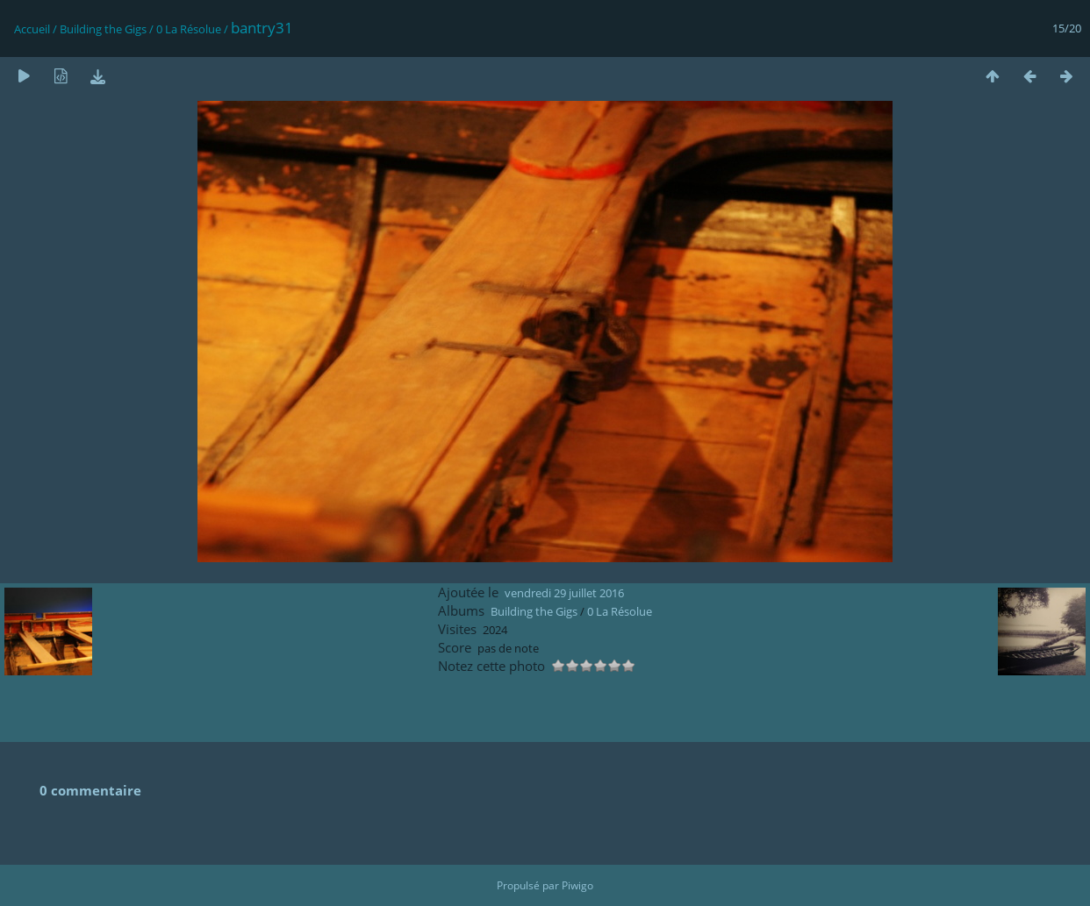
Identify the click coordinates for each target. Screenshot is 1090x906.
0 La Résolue (188, 29)
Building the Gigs (103, 29)
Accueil (32, 29)
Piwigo (577, 885)
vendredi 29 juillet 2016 (564, 593)
